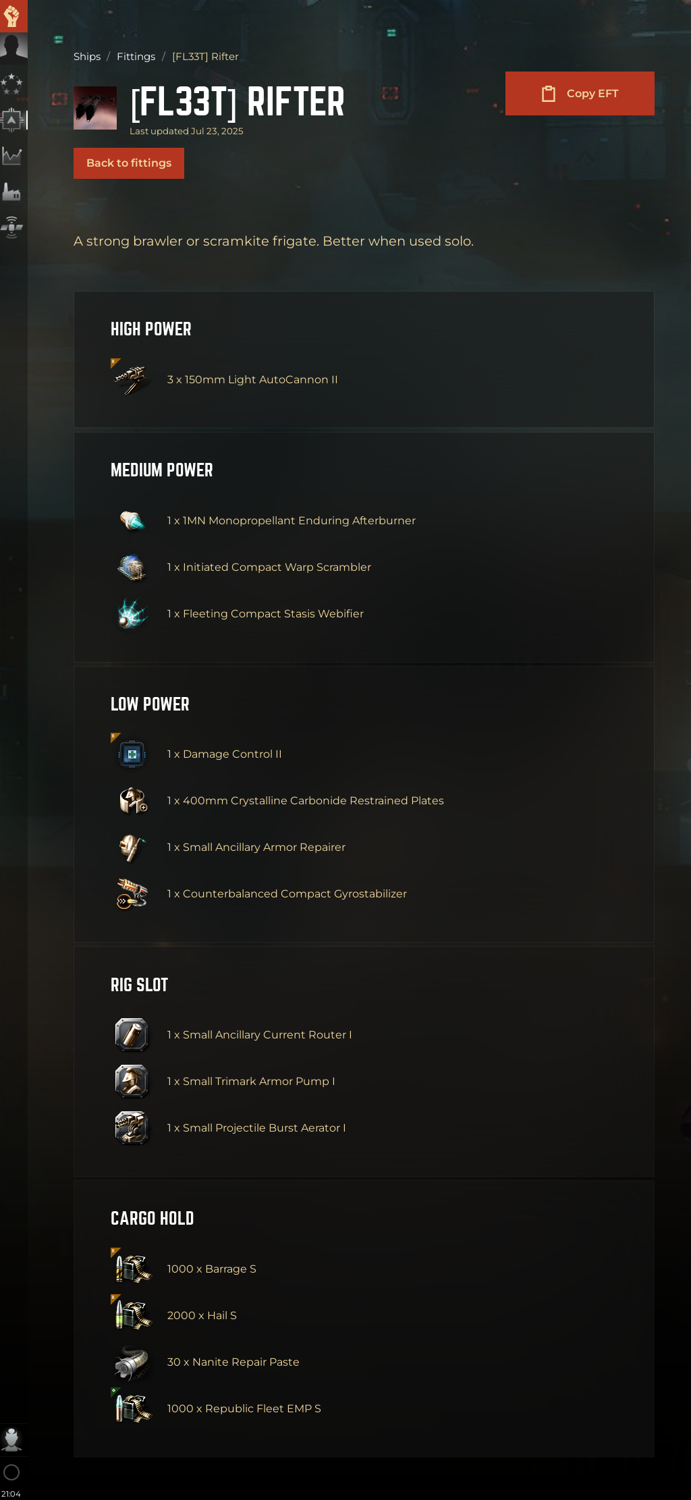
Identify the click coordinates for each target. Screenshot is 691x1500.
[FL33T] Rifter (243, 100)
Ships (87, 56)
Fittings (136, 56)
